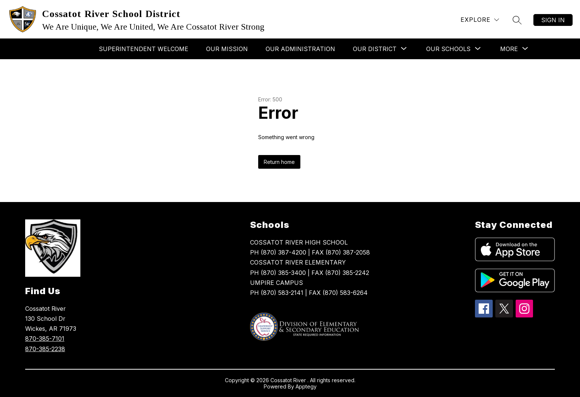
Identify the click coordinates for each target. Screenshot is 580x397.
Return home (279, 162)
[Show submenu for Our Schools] (448, 48)
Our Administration (300, 49)
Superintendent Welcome (143, 49)
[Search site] (517, 20)
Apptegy (306, 386)
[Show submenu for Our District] (375, 48)
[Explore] (480, 19)
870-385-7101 (44, 338)
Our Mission (227, 49)
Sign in (553, 20)
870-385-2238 (45, 349)
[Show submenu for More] (509, 48)
